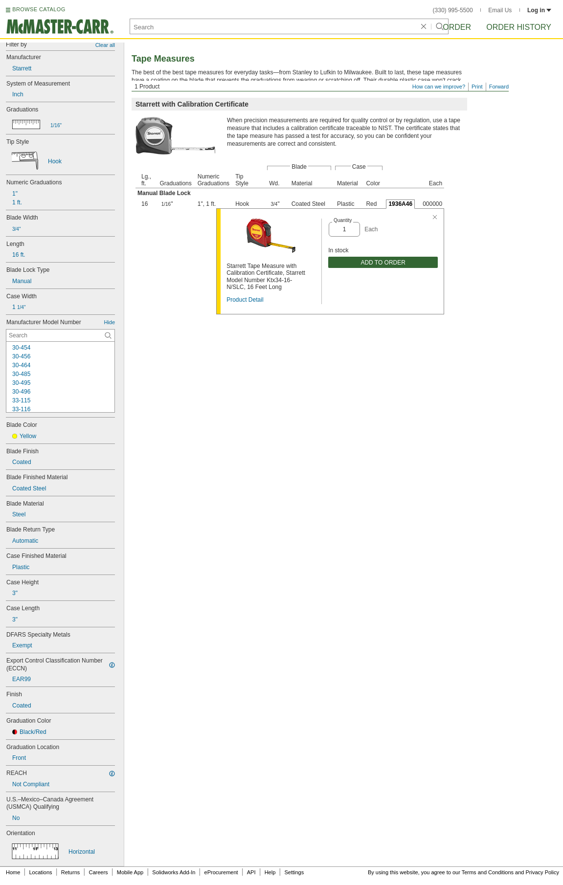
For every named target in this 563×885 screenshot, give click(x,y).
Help (270, 872)
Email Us (500, 10)
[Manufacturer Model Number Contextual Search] (60, 335)
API (251, 872)
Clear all (105, 45)
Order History (518, 27)
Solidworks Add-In (173, 872)
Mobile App (130, 872)
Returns (70, 872)
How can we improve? (438, 86)
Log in (539, 10)
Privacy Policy (542, 872)
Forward (499, 86)
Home (13, 872)
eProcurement (221, 872)
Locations (40, 872)
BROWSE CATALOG (38, 9)
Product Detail (244, 299)
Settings (294, 872)
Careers (98, 872)
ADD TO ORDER (382, 262)
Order (457, 27)
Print (477, 86)
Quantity (343, 220)
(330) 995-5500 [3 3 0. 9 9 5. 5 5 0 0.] (453, 10)
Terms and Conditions (488, 872)
